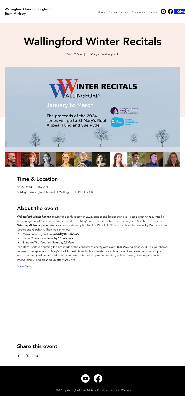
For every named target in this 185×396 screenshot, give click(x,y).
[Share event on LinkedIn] (36, 355)
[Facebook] (170, 11)
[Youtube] (163, 11)
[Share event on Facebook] (18, 355)
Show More (24, 266)
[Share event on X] (27, 355)
